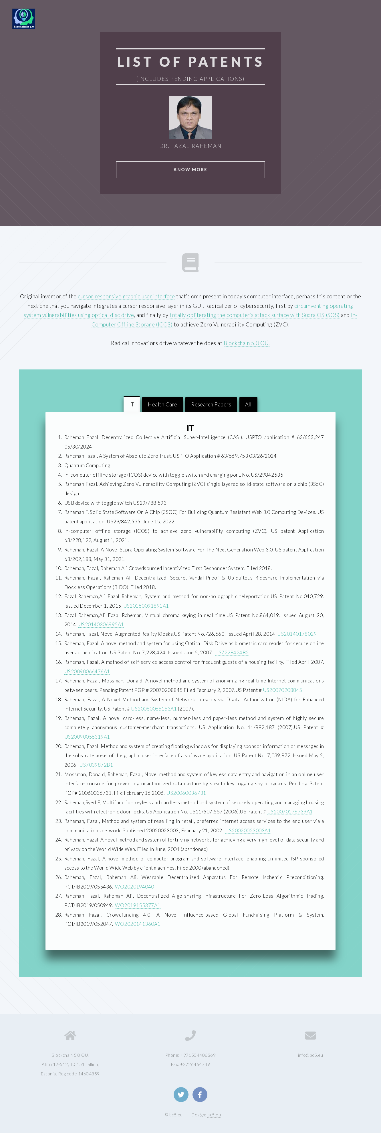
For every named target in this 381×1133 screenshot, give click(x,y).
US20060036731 (186, 793)
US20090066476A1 (87, 671)
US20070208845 (282, 690)
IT (131, 404)
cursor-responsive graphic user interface (126, 296)
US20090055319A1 (87, 737)
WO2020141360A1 (137, 924)
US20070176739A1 (290, 812)
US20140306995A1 (101, 624)
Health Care (162, 404)
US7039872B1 (96, 765)
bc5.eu (214, 1114)
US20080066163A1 (154, 709)
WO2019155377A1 (137, 905)
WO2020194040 (134, 887)
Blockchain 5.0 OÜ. (247, 343)
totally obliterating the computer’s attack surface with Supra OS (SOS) (255, 315)
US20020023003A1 (248, 830)
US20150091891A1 (146, 606)
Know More (190, 169)
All (248, 404)
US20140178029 (297, 634)
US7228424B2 (232, 652)
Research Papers (211, 404)
